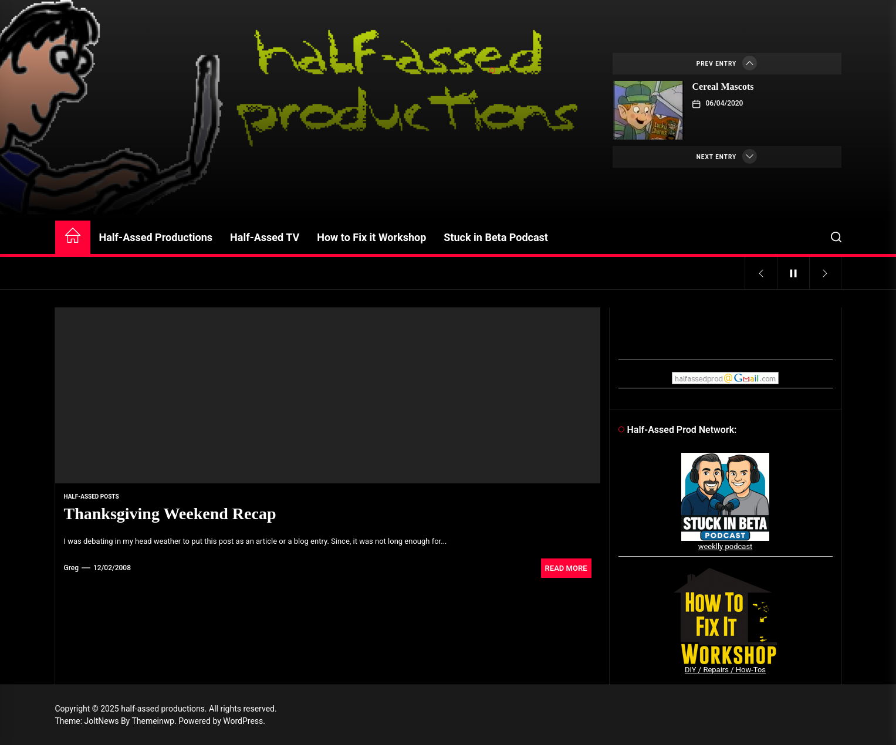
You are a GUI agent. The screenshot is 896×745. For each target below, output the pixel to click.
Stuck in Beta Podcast (496, 237)
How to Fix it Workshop (371, 237)
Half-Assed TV (264, 237)
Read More (566, 568)
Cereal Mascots (723, 87)
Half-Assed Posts (91, 496)
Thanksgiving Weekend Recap (170, 513)
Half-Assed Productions (156, 237)
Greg (71, 568)
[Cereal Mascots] (648, 110)
